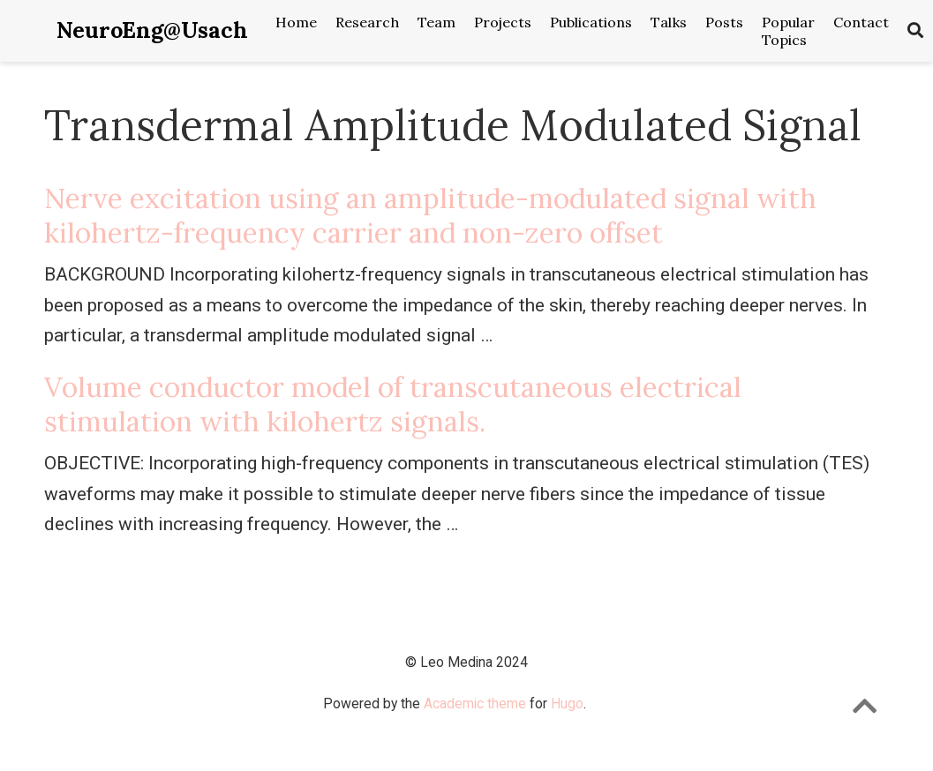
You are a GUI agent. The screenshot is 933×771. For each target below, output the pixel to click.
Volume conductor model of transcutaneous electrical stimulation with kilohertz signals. (392, 404)
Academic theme (475, 703)
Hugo (567, 703)
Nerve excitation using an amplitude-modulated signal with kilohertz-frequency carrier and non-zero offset (430, 215)
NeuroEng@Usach (152, 30)
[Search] (915, 31)
